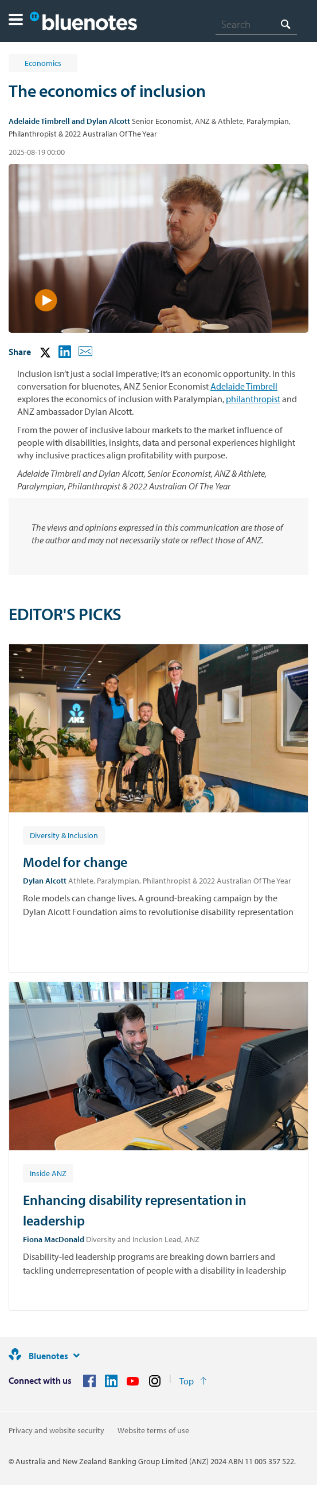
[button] (16, 21)
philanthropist (253, 398)
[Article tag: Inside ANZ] (48, 1172)
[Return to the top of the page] (192, 1381)
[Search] (256, 24)
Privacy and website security (56, 1430)
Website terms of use (153, 1430)
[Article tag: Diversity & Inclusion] (64, 835)
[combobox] (256, 24)
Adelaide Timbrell (243, 386)
